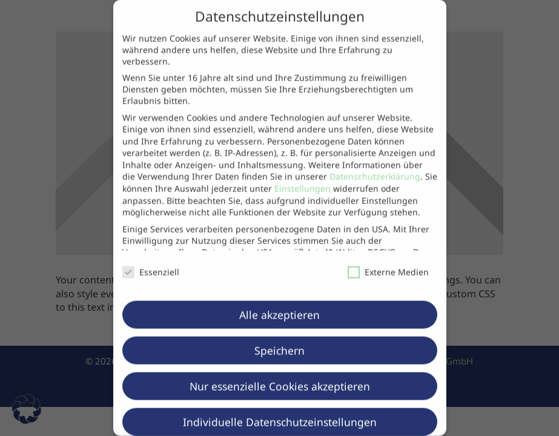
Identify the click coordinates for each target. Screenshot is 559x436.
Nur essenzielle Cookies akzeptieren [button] (280, 369)
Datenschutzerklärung (374, 159)
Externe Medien (388, 254)
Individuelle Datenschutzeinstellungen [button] (280, 404)
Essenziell (150, 254)
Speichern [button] (279, 333)
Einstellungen (302, 171)
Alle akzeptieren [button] (279, 297)
